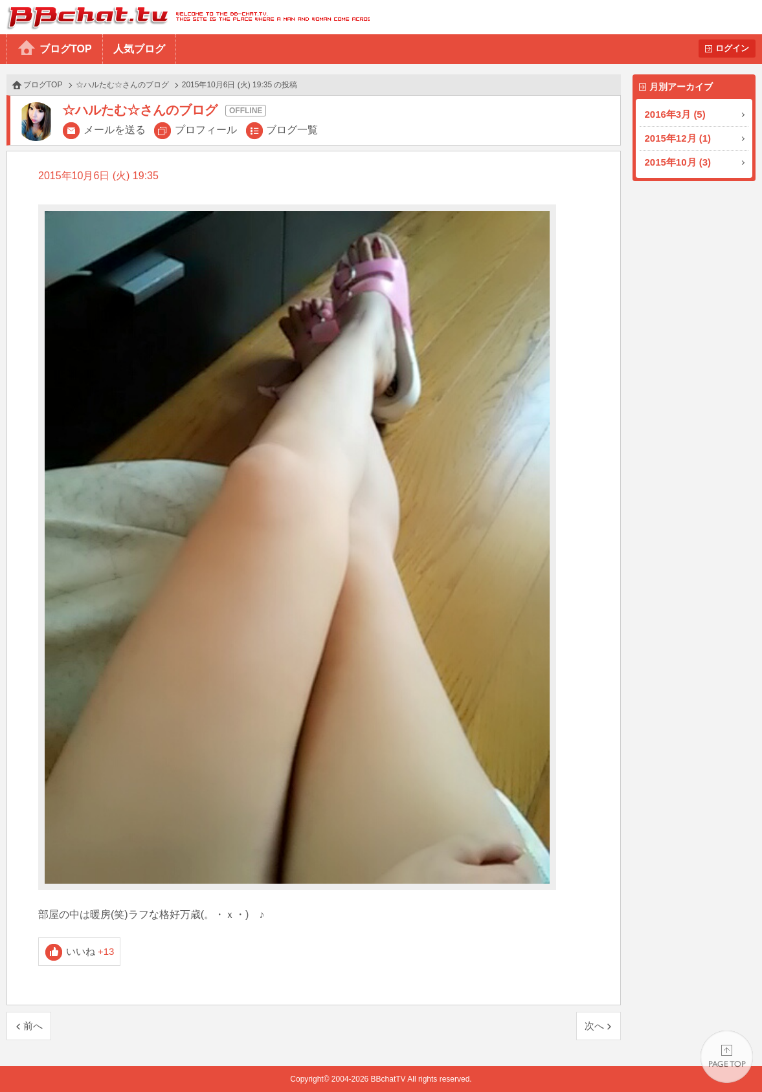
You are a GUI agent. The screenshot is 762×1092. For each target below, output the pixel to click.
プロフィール (206, 129)
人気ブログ (139, 48)
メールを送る (115, 129)
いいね (90, 951)
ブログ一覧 (292, 129)
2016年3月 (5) (675, 114)
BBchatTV (185, 17)
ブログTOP (65, 48)
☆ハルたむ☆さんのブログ (122, 84)
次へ (594, 1025)
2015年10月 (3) (678, 162)
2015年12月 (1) (678, 138)
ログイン (732, 48)
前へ (33, 1025)
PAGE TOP (726, 1056)
